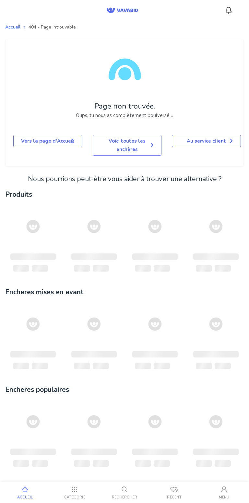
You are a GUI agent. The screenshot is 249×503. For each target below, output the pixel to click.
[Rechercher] (124, 492)
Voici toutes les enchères (131, 145)
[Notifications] (228, 10)
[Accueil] (25, 492)
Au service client (210, 141)
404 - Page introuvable (52, 27)
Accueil (12, 27)
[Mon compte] (224, 492)
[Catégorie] (75, 492)
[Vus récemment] (174, 492)
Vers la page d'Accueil (47, 141)
